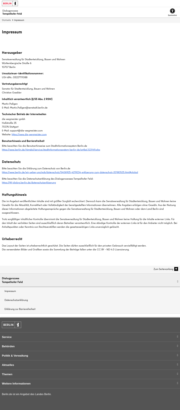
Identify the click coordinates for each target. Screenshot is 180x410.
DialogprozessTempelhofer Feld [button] (12, 280)
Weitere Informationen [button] (16, 383)
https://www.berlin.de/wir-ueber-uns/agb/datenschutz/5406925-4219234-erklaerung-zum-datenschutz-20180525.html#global (70, 172)
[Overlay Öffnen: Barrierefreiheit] (172, 12)
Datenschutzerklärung (16, 300)
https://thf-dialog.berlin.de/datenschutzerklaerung (29, 182)
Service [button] (7, 337)
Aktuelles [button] (8, 365)
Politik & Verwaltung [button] (15, 355)
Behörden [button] (8, 346)
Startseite (6, 20)
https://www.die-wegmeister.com (29, 134)
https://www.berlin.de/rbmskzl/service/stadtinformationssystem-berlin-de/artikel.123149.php (51, 149)
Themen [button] (7, 374)
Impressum (10, 291)
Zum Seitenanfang (163, 269)
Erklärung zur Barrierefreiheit (19, 309)
